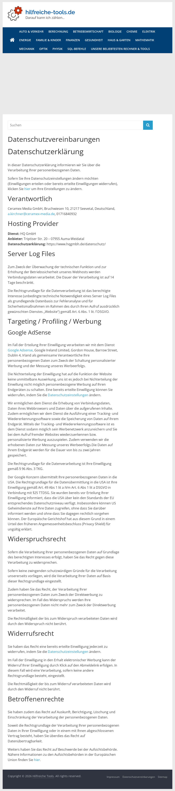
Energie (25, 40)
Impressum (113, 777)
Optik (43, 49)
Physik (58, 49)
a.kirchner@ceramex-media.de (31, 214)
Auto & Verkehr (31, 31)
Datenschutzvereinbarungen (138, 777)
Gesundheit (94, 40)
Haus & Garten (119, 40)
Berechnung (58, 31)
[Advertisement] (87, 83)
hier (27, 189)
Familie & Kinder (48, 40)
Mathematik (144, 40)
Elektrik (148, 31)
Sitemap (162, 777)
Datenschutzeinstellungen (68, 395)
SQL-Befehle (76, 49)
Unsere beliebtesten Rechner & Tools (120, 49)
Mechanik (26, 49)
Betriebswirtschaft (88, 31)
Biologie (115, 31)
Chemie (132, 31)
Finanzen (73, 40)
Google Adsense (20, 350)
